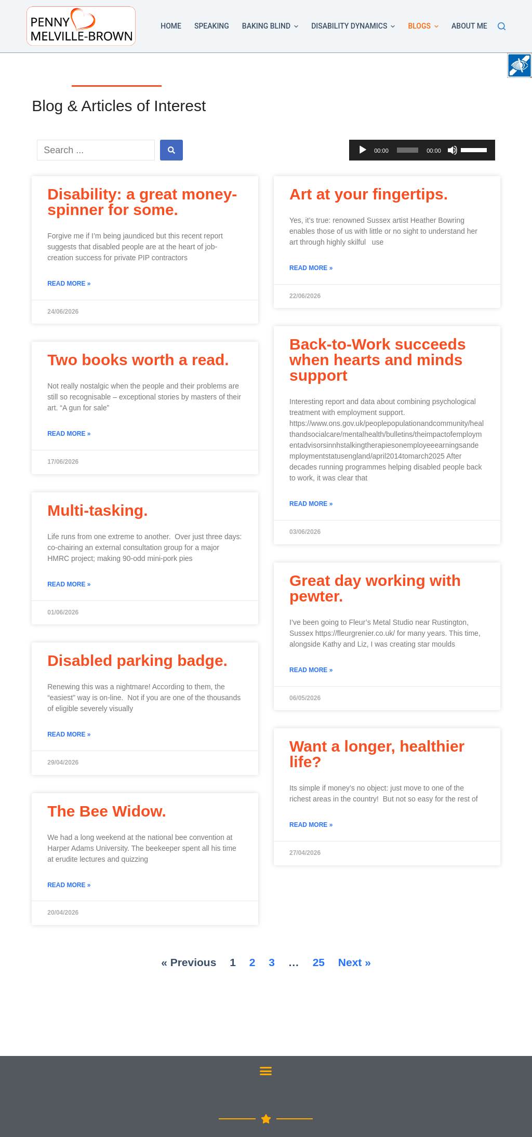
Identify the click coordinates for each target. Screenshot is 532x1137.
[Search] (502, 26)
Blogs (425, 26)
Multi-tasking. (97, 510)
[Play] (362, 150)
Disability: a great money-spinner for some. (142, 201)
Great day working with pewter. (375, 588)
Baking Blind (272, 26)
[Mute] (452, 150)
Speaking (211, 26)
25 (319, 962)
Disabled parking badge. (137, 660)
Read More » (68, 283)
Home (171, 26)
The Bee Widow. (106, 811)
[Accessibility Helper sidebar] (519, 65)
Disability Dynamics (354, 26)
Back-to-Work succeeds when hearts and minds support (377, 360)
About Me (469, 26)
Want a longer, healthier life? (376, 754)
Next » (354, 962)
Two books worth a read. (138, 359)
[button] (296, 26)
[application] (422, 150)
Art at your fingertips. (368, 194)
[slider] (407, 150)
